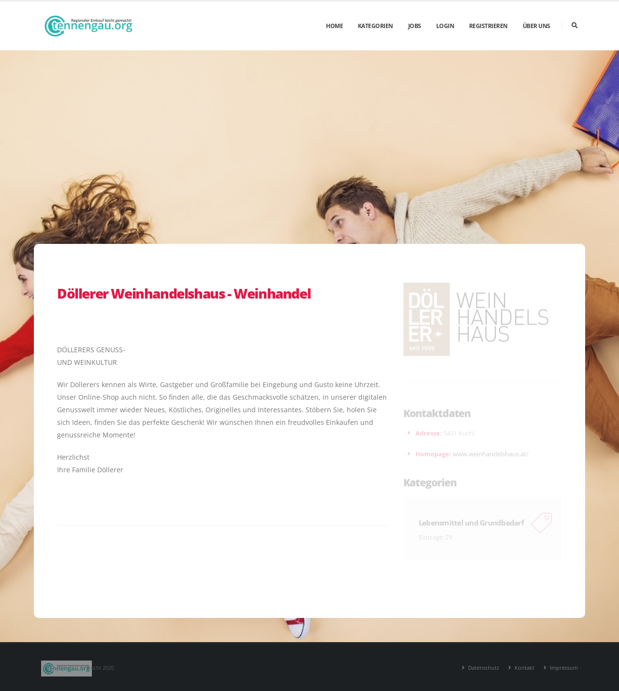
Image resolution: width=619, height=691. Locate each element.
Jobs (414, 26)
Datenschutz (483, 667)
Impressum (563, 667)
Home (334, 26)
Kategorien (375, 26)
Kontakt (523, 667)
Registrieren (488, 26)
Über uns (536, 26)
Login (445, 26)
